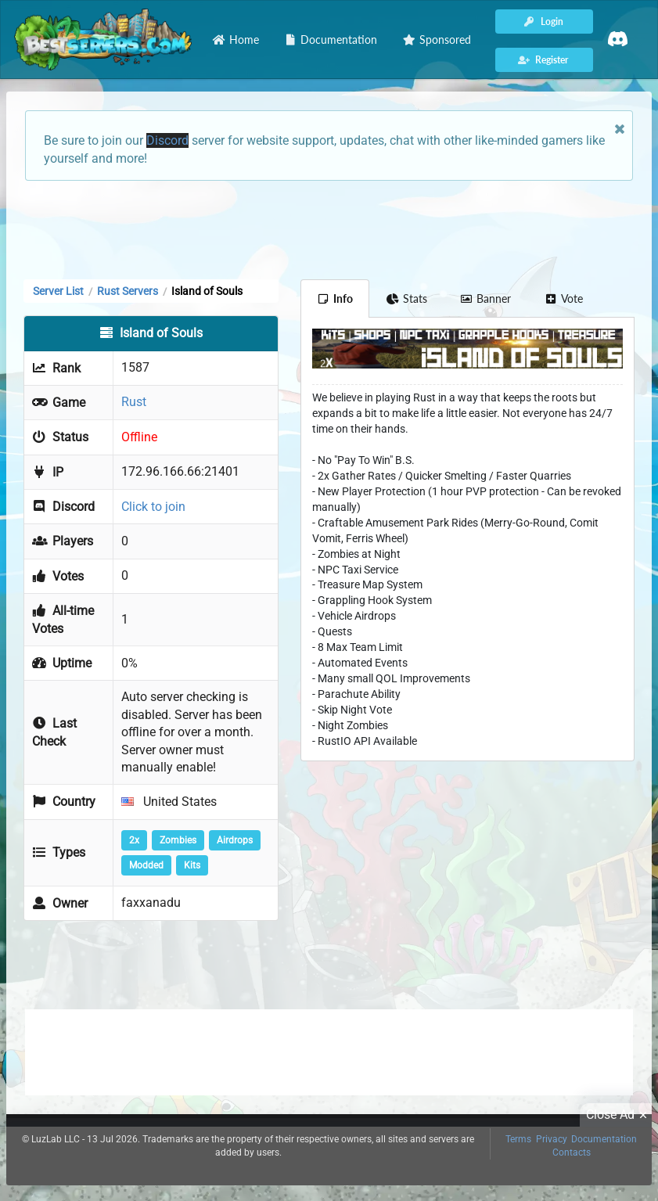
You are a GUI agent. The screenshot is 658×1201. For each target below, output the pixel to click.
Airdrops (235, 840)
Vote (563, 298)
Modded (146, 865)
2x (134, 840)
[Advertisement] (329, 228)
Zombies (178, 840)
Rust (133, 401)
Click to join (153, 506)
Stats (406, 298)
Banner (486, 298)
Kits (192, 865)
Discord (167, 140)
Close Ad (619, 1115)
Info (335, 298)
